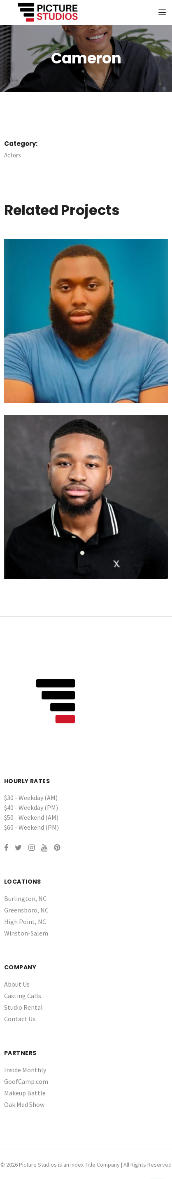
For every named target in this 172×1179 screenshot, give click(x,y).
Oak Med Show (24, 1104)
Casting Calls (22, 996)
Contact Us (19, 1019)
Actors (12, 155)
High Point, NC (25, 921)
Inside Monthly (25, 1070)
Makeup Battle (25, 1093)
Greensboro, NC (26, 910)
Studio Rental (23, 1007)
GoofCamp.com (26, 1081)
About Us (17, 984)
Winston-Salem (26, 933)
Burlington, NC (25, 898)
